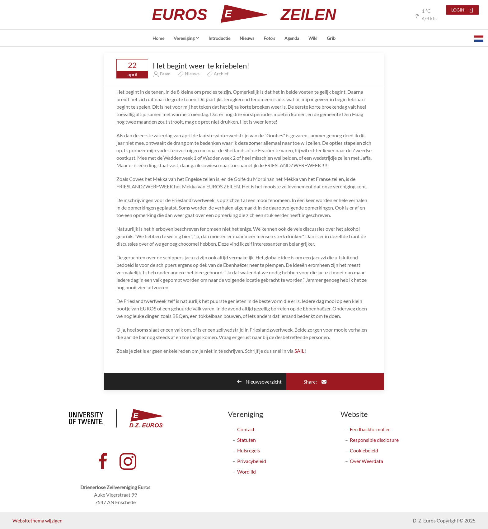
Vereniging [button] (186, 38)
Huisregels (248, 450)
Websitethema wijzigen (37, 520)
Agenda (291, 38)
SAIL (299, 351)
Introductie (219, 38)
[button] (478, 38)
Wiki (312, 38)
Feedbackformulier (370, 429)
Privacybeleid (251, 461)
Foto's (269, 38)
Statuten (246, 440)
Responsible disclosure (374, 440)
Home (158, 38)
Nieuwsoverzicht (259, 382)
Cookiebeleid (364, 450)
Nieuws (247, 38)
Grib (331, 38)
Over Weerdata (366, 461)
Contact (246, 429)
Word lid (246, 472)
